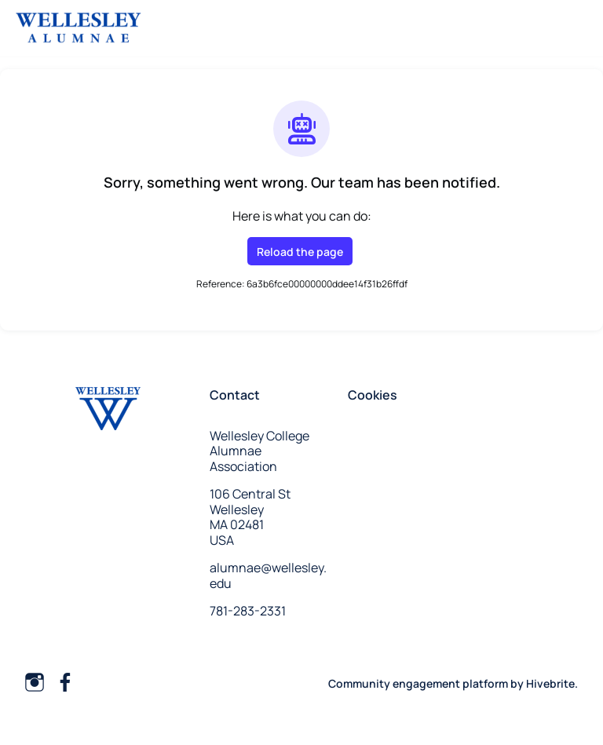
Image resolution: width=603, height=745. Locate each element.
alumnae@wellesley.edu (265, 575)
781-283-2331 (250, 611)
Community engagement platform (418, 683)
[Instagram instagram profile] (34, 682)
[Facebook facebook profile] (66, 682)
